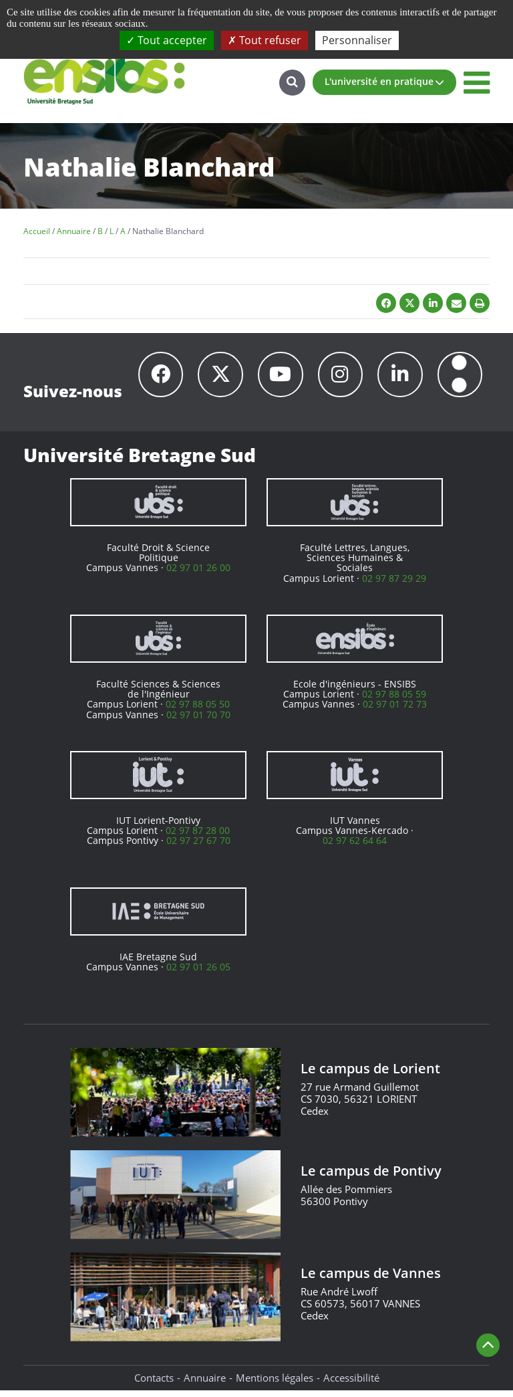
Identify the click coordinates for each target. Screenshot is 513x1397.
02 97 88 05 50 (198, 711)
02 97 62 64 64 (355, 847)
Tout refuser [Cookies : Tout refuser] (264, 40)
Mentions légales (274, 1383)
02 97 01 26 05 (198, 973)
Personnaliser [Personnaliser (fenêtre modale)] (357, 40)
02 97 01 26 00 (198, 574)
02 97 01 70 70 (198, 721)
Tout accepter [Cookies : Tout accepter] (166, 40)
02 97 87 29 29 (394, 584)
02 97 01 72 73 (395, 711)
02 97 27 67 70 (198, 847)
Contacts (154, 1383)
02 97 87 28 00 (198, 836)
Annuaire (205, 1383)
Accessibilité (351, 1383)
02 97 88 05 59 (394, 700)
